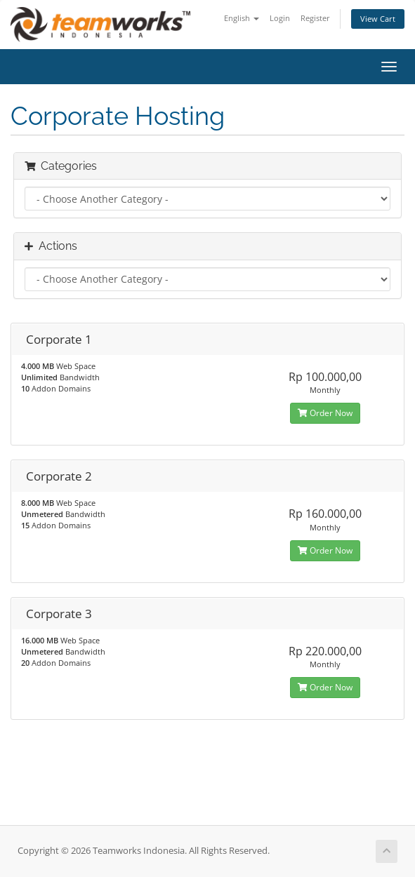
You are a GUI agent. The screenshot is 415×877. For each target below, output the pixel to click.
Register (315, 18)
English (241, 18)
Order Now (325, 413)
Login (280, 18)
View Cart (377, 18)
